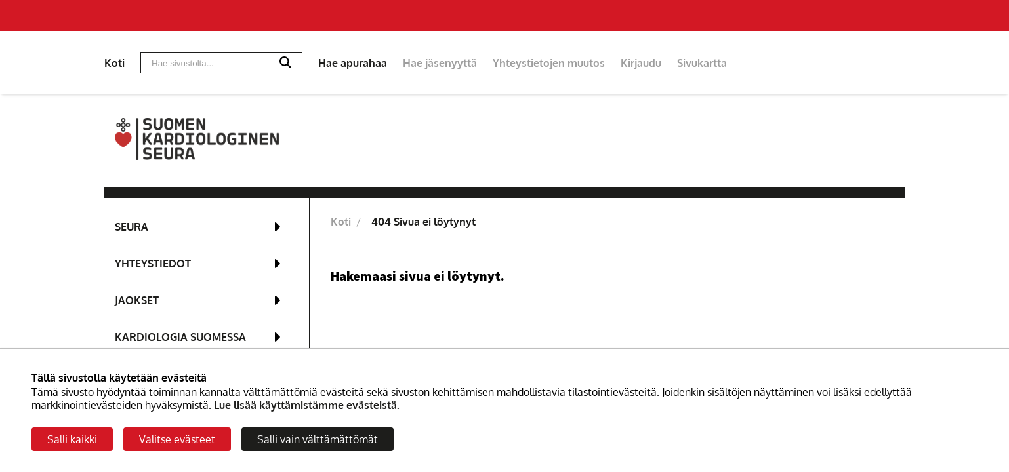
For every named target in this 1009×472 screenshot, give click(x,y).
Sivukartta (702, 62)
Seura (131, 226)
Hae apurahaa (352, 62)
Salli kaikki (72, 439)
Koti (114, 62)
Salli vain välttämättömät (317, 439)
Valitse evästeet (177, 439)
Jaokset (137, 300)
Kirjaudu (641, 62)
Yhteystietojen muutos (549, 62)
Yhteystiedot (153, 263)
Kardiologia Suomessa (180, 337)
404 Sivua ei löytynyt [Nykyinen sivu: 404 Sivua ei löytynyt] (423, 221)
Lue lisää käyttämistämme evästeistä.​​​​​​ (307, 405)
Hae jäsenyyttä (440, 62)
